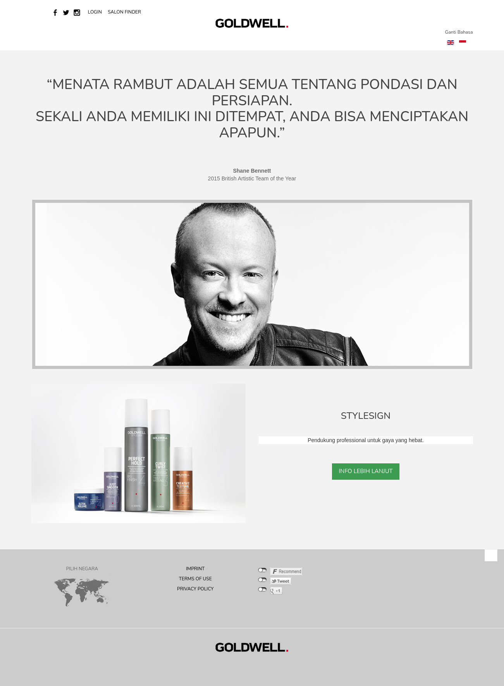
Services (183, 39)
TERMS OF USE (195, 579)
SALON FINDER (124, 12)
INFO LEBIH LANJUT (365, 471)
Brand (125, 39)
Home (50, 39)
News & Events (86, 39)
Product (307, 39)
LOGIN (95, 12)
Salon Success (224, 39)
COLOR (153, 39)
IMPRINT (195, 569)
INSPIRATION (348, 39)
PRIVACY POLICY (195, 589)
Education (268, 39)
